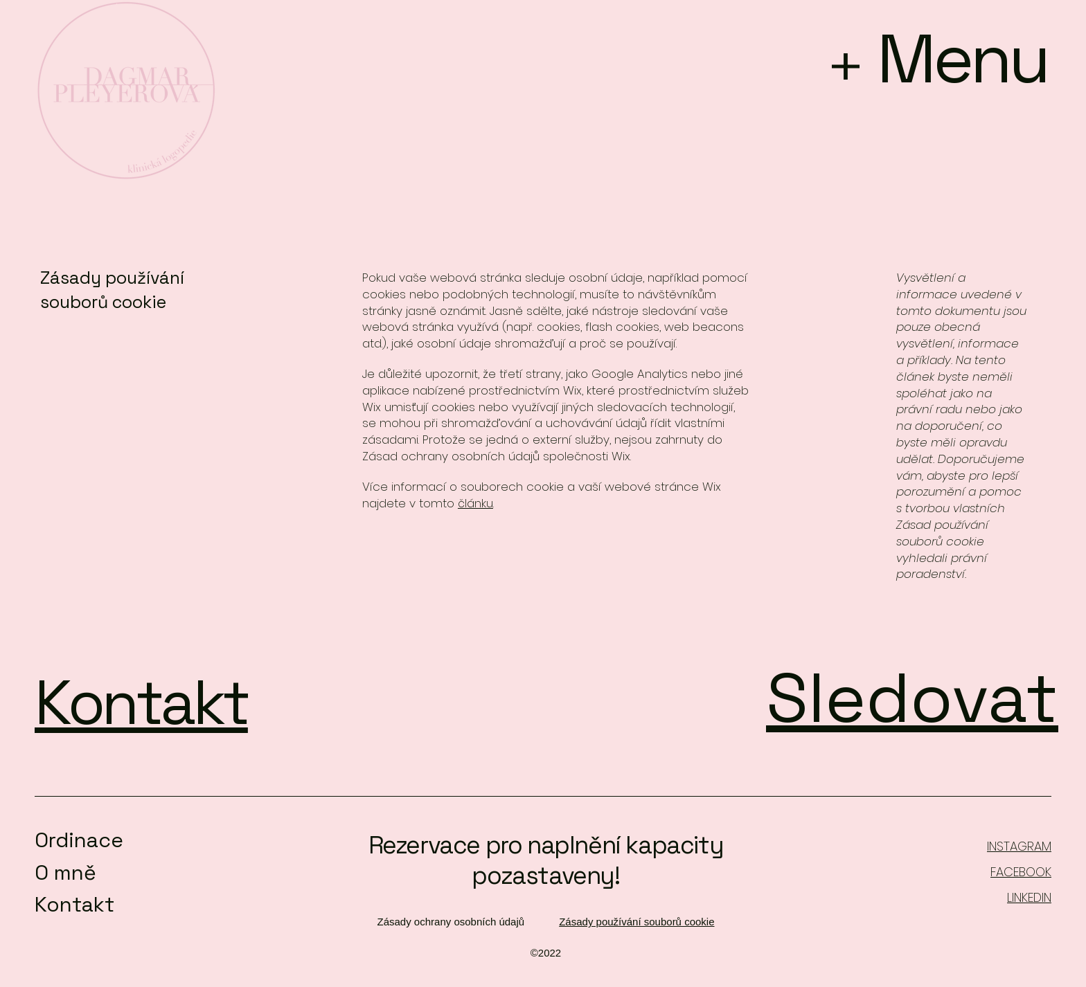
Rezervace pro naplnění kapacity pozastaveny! (546, 860)
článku (475, 503)
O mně (65, 872)
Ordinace (79, 839)
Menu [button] (962, 58)
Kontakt (74, 904)
